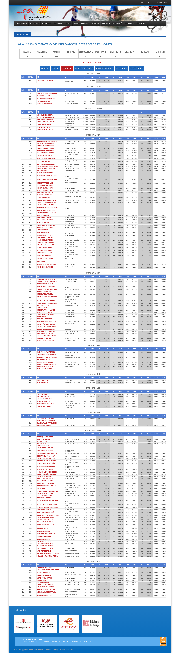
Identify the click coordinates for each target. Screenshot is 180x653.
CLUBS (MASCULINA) (84, 68)
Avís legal (55, 650)
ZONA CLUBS (161, 2)
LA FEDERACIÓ (21, 23)
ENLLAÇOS (129, 23)
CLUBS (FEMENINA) (104, 68)
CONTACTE (141, 23)
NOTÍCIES (95, 23)
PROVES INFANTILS (81, 23)
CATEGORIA (67, 68)
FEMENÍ (55, 68)
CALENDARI (46, 23)
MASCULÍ (45, 68)
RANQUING (58, 23)
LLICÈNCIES (34, 23)
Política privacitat (65, 650)
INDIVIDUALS (121, 68)
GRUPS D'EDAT (136, 68)
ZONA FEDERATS (145, 2)
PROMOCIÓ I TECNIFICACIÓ (112, 23)
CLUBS (68, 23)
